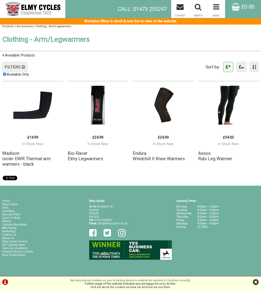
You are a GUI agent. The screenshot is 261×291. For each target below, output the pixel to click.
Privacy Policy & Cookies (17, 251)
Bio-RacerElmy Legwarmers (85, 156)
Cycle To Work (11, 217)
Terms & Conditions (15, 248)
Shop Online (10, 204)
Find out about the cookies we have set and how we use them (130, 287)
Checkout (8, 211)
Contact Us (9, 234)
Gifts (5, 207)
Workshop (8, 231)
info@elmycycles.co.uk (112, 223)
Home (6, 201)
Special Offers (11, 214)
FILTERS (15, 67)
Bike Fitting (9, 228)
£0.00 (243, 7)
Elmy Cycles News (14, 255)
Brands (6, 221)
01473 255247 (103, 220)
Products (8, 26)
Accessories (25, 26)
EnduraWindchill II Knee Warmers (159, 156)
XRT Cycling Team (13, 244)
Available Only (18, 74)
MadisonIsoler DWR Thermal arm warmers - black (26, 159)
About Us (8, 238)
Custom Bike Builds (14, 224)
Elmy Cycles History (14, 241)
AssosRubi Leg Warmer (215, 156)
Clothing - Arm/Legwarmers (53, 26)
